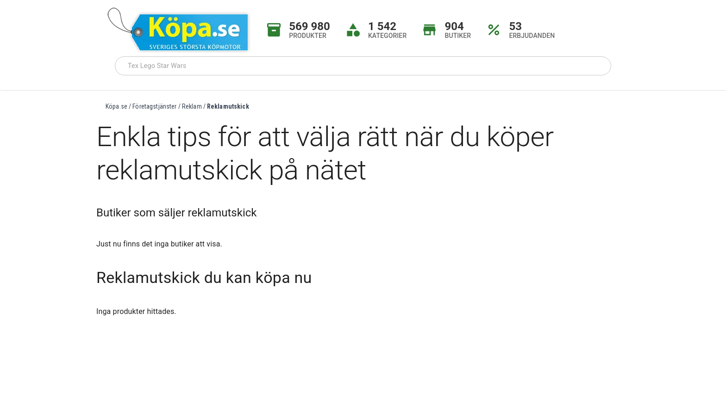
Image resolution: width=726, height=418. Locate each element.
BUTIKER (457, 35)
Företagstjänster (154, 106)
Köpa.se (116, 106)
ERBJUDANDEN (532, 35)
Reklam (192, 106)
